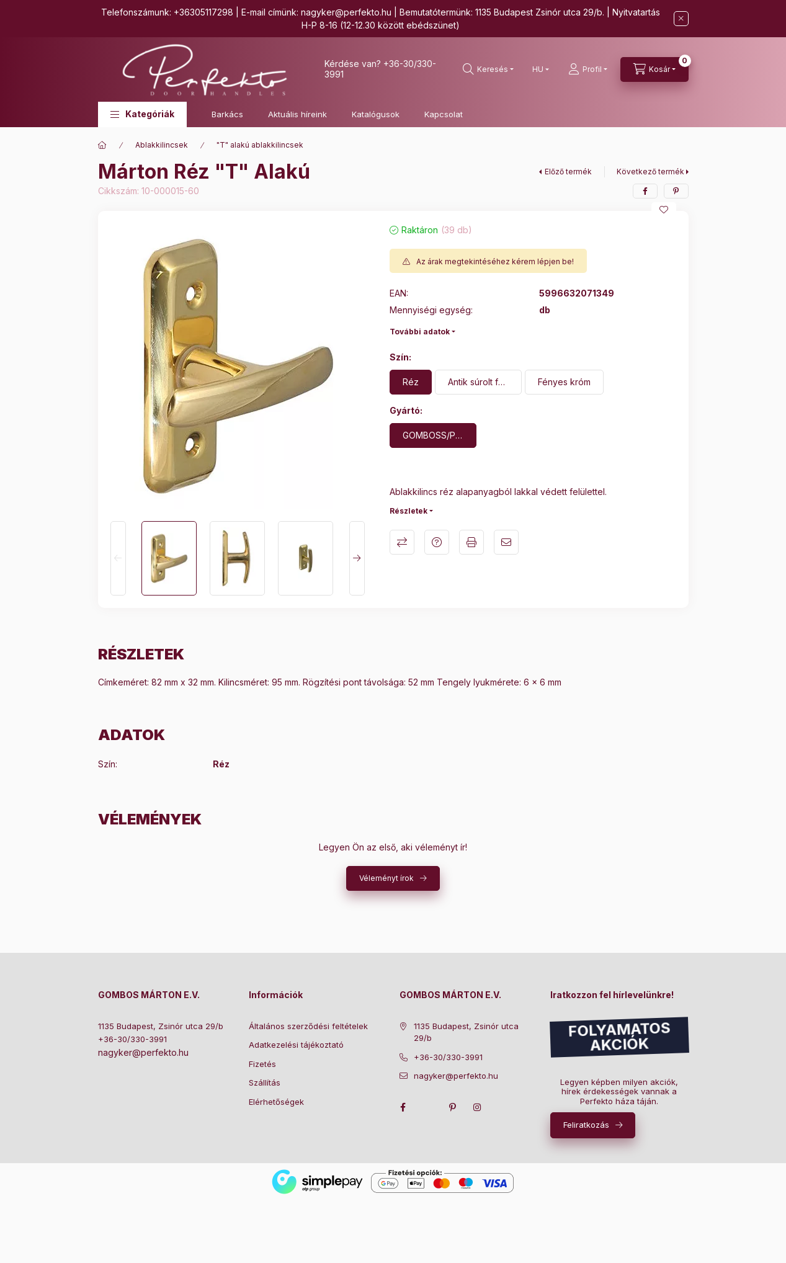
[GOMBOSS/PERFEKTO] (433, 435)
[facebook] (645, 191)
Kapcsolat (443, 114)
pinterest (452, 1107)
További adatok (420, 331)
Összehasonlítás (402, 542)
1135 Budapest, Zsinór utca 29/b (160, 1026)
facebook (403, 1107)
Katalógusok (376, 114)
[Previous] (118, 558)
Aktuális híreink (297, 114)
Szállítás (264, 1082)
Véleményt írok (386, 878)
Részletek (408, 510)
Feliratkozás (586, 1125)
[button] (142, 114)
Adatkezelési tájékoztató (296, 1045)
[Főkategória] (102, 145)
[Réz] (411, 382)
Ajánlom (506, 542)
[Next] (357, 558)
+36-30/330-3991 (132, 1039)
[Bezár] (681, 18)
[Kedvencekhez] (663, 209)
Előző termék (568, 171)
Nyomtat (471, 542)
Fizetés (262, 1064)
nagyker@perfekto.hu (346, 12)
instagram (477, 1107)
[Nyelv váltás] (538, 69)
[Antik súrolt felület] (478, 382)
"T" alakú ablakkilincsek (260, 145)
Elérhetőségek (276, 1102)
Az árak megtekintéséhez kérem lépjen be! (495, 261)
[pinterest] (676, 191)
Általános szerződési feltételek (308, 1026)
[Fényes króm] (564, 382)
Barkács (227, 114)
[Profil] (587, 69)
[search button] (488, 69)
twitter (428, 1107)
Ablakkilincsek (161, 145)
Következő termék (650, 171)
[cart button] (654, 69)
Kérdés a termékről (436, 542)
